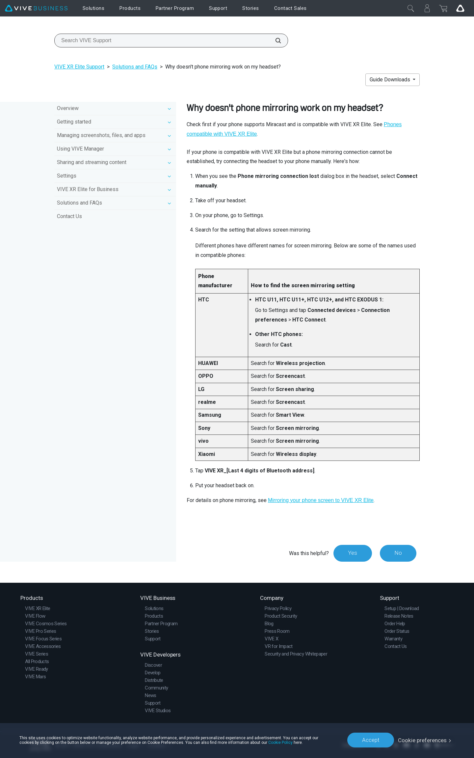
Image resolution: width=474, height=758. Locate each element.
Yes (351, 553)
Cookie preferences (422, 740)
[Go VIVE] (460, 8)
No (398, 553)
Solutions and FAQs (134, 67)
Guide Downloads (390, 79)
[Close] (411, 8)
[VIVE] (36, 8)
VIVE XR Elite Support (79, 67)
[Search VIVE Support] (274, 40)
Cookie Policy (280, 742)
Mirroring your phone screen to (321, 500)
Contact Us (69, 216)
